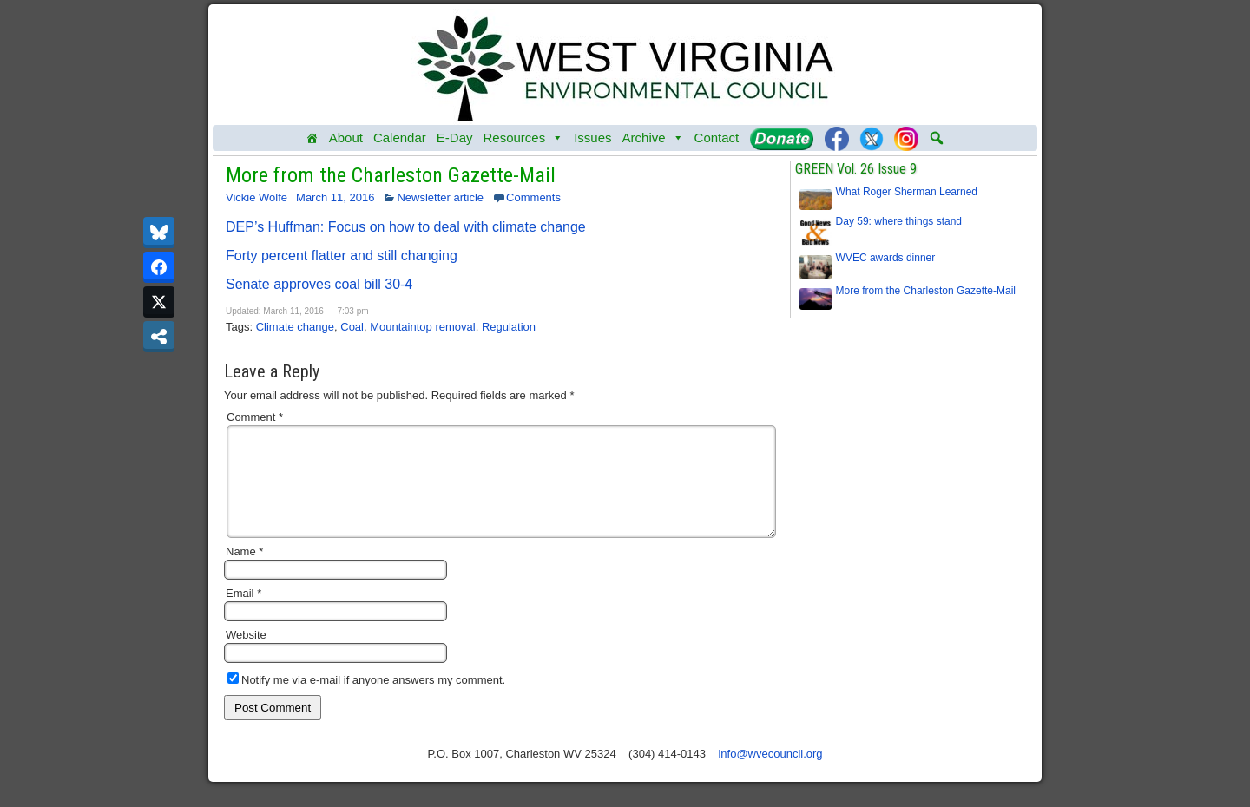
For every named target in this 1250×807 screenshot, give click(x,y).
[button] (937, 138)
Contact (717, 137)
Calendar (399, 137)
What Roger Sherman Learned (906, 192)
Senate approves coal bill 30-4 (319, 284)
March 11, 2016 (335, 197)
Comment (255, 416)
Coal (352, 326)
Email (243, 613)
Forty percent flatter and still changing (341, 255)
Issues (592, 137)
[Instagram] (906, 138)
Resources (523, 138)
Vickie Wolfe (256, 197)
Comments (533, 197)
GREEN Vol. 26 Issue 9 (856, 169)
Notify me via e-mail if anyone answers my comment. (366, 700)
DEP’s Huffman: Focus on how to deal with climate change (406, 227)
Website (246, 655)
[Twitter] (871, 138)
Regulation (509, 326)
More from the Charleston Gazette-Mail (391, 175)
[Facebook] (836, 138)
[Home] (312, 138)
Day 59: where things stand (899, 221)
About (346, 137)
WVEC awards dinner (886, 258)
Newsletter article (440, 197)
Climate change (295, 326)
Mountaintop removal (422, 326)
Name (244, 572)
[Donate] (781, 138)
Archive (653, 138)
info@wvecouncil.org (770, 774)
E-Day (455, 137)
